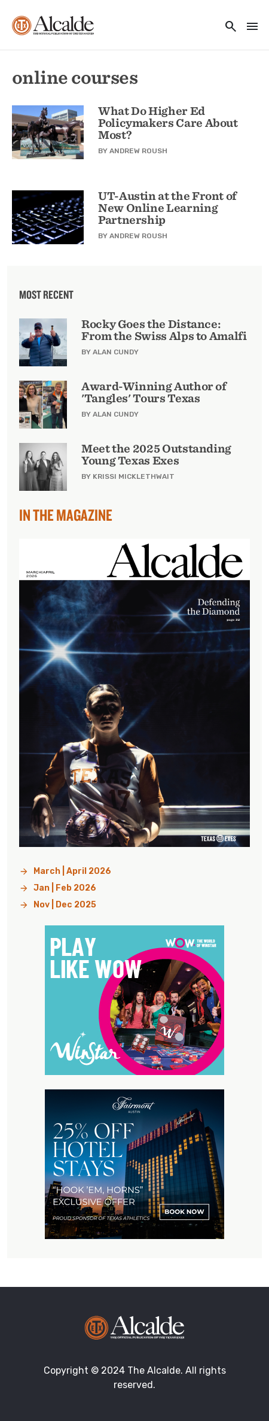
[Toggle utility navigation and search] (227, 27)
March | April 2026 (72, 871)
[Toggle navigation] (248, 27)
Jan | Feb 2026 (64, 888)
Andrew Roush (138, 151)
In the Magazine (65, 514)
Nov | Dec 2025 (64, 905)
